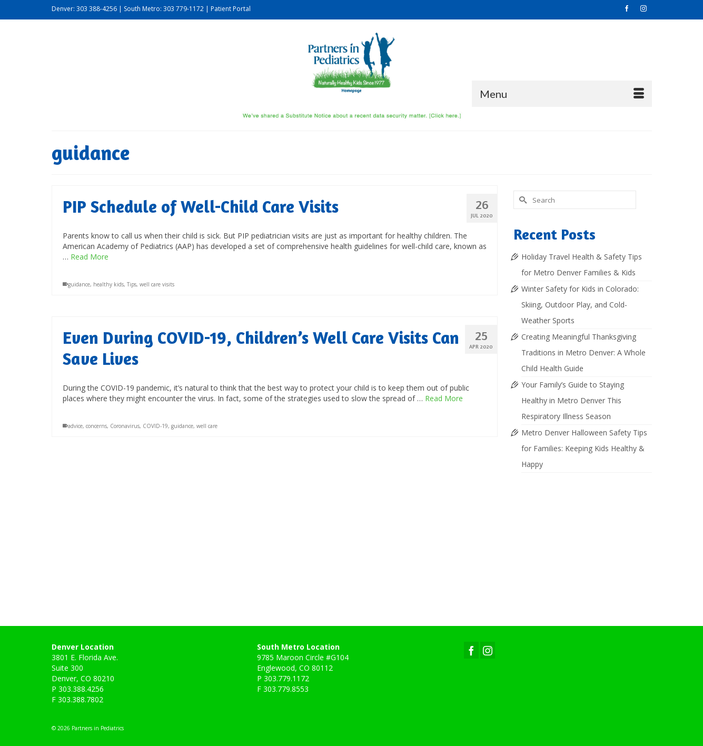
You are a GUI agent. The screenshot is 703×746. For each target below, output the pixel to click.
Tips (131, 284)
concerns (96, 426)
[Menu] (562, 94)
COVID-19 (155, 426)
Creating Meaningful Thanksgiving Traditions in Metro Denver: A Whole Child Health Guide (583, 352)
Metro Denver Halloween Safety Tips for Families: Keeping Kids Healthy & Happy (584, 448)
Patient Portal (231, 8)
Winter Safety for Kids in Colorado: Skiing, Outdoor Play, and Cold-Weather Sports (580, 304)
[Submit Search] (521, 200)
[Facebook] (471, 650)
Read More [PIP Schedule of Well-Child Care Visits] (89, 257)
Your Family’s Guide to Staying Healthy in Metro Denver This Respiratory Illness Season (572, 400)
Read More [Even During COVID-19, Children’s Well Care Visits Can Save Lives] (444, 398)
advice (75, 426)
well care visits (157, 284)
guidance (79, 284)
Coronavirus (125, 426)
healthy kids (108, 284)
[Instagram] (487, 650)
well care (206, 426)
